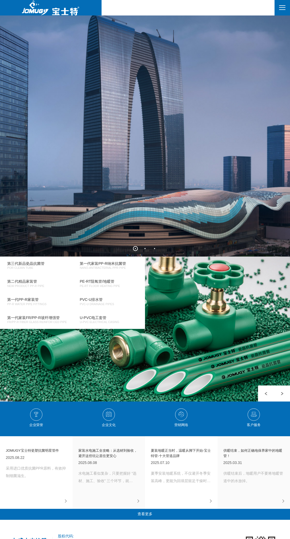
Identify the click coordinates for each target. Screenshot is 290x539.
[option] (145, 329)
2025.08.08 (108, 466)
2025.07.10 (181, 466)
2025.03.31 (253, 466)
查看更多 (145, 514)
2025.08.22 (36, 463)
